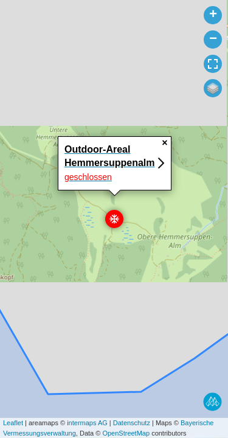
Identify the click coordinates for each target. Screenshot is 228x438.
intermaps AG (87, 422)
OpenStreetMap (126, 433)
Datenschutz (131, 422)
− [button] (213, 39)
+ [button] (213, 15)
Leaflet (13, 422)
